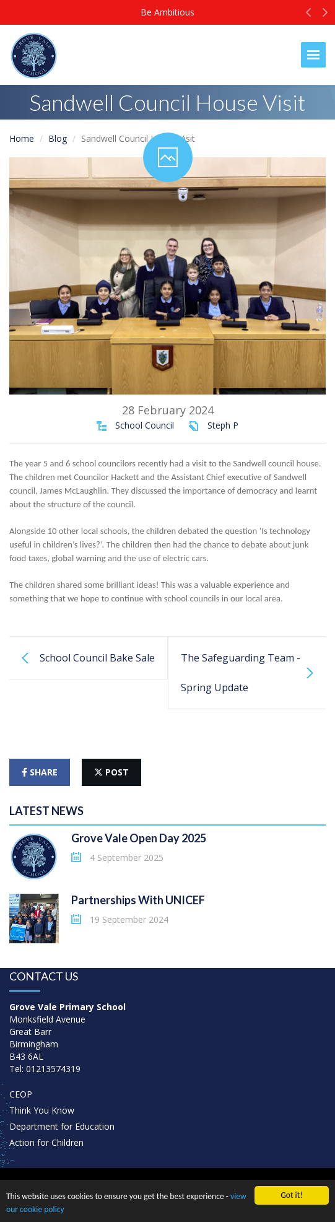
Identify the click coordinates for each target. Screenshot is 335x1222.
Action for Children (46, 1142)
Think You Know (41, 1110)
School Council (144, 425)
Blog (57, 138)
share (40, 772)
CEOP (20, 1094)
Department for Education (62, 1126)
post (111, 772)
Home (21, 138)
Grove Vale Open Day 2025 (138, 838)
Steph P (222, 425)
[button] (308, 15)
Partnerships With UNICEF (138, 900)
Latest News (46, 811)
